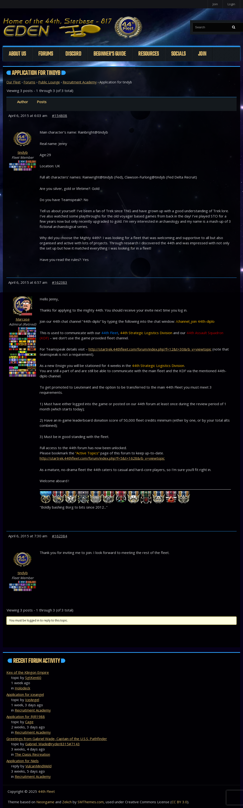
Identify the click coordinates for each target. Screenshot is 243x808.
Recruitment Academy (80, 82)
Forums (45, 54)
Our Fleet (13, 82)
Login (231, 4)
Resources (148, 54)
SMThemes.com (91, 801)
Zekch (67, 801)
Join (215, 4)
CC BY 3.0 (179, 801)
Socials (178, 54)
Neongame (45, 801)
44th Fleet (46, 791)
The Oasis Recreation (32, 754)
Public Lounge (49, 82)
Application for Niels (22, 760)
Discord (73, 54)
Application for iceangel (25, 694)
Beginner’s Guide (109, 54)
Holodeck (22, 688)
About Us (17, 54)
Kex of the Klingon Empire (27, 672)
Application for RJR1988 (25, 716)
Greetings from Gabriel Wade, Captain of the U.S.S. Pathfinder (56, 738)
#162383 (59, 282)
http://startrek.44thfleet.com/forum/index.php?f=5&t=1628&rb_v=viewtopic (102, 458)
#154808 (59, 115)
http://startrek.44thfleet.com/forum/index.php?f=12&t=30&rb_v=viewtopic (150, 349)
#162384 (59, 536)
